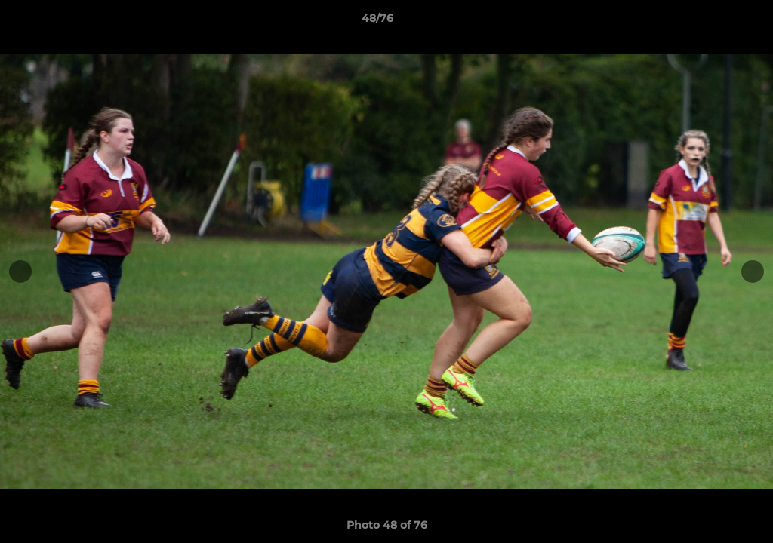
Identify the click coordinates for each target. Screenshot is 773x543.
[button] (710, 22)
